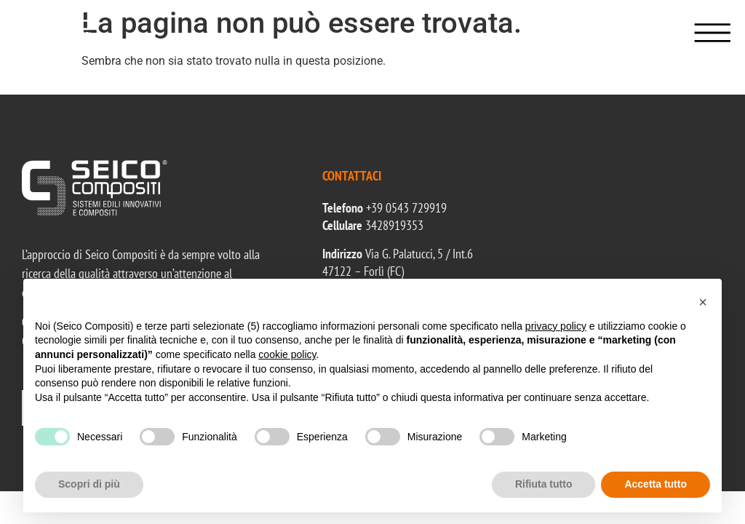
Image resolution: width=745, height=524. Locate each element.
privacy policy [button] (555, 326)
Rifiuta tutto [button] (544, 484)
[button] (702, 302)
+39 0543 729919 (406, 207)
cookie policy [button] (287, 354)
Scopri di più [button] (89, 484)
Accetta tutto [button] (655, 484)
